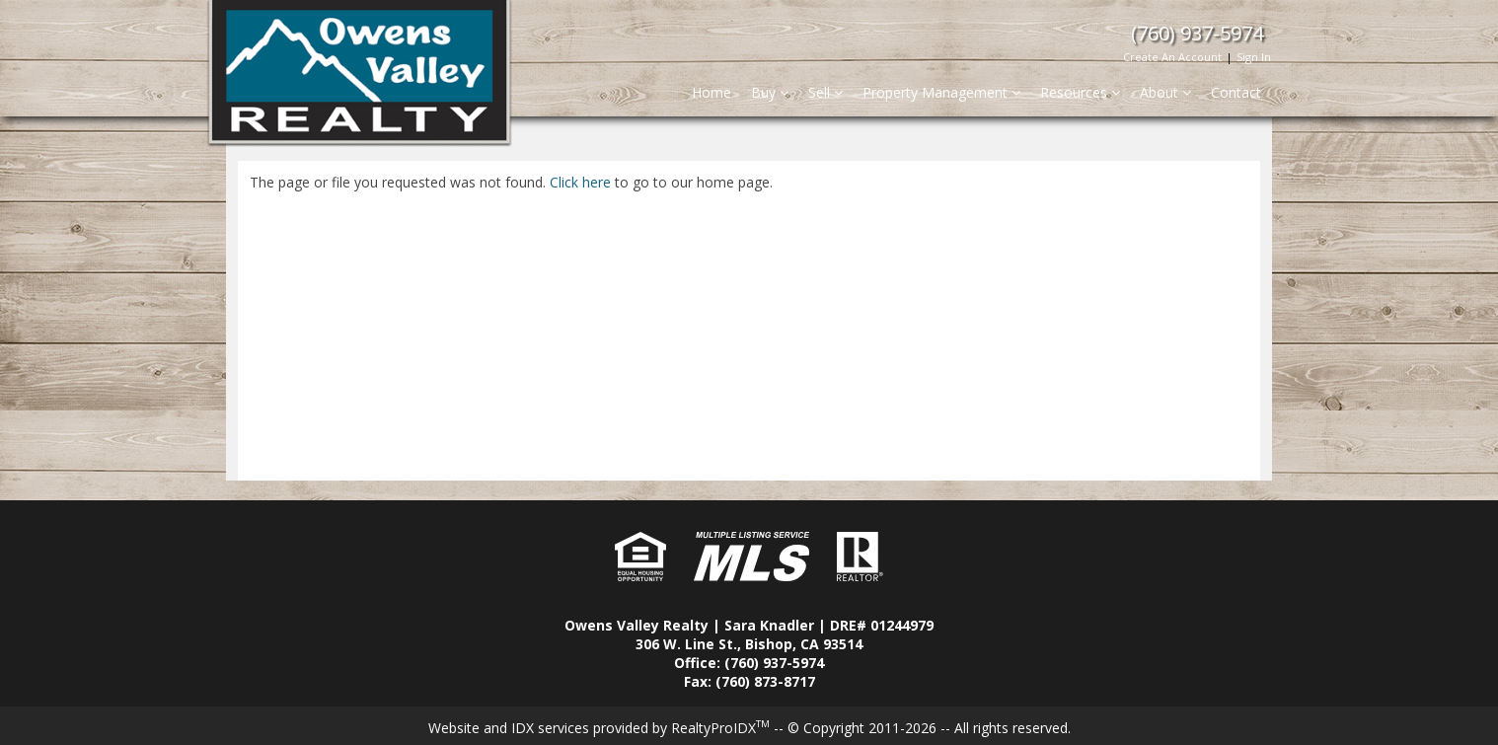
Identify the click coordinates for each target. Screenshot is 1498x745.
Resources (1080, 92)
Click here (580, 182)
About (1165, 92)
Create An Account (1172, 56)
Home (711, 92)
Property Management (941, 92)
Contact (1236, 92)
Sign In (1253, 56)
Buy (769, 92)
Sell (825, 92)
